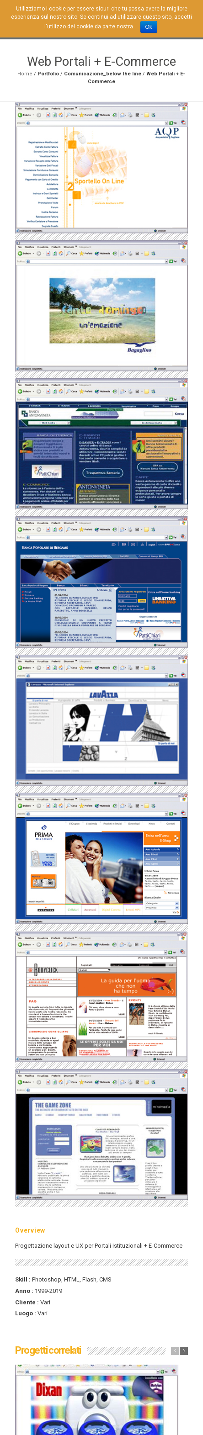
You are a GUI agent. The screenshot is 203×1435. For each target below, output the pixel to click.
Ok (148, 27)
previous (175, 1351)
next (184, 1351)
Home (24, 74)
